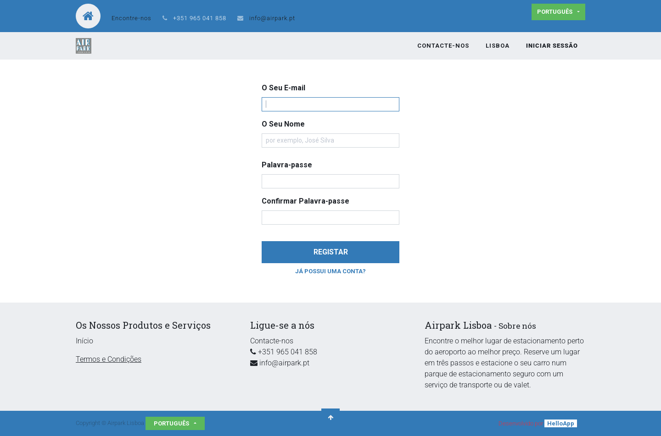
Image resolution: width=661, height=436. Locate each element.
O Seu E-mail (283, 87)
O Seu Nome (283, 124)
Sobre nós (517, 325)
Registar (331, 252)
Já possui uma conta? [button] (330, 271)
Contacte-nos (271, 341)
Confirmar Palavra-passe (305, 201)
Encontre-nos (131, 18)
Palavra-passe (287, 164)
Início (84, 341)
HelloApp (560, 423)
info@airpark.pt (272, 18)
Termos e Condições (108, 359)
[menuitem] (443, 46)
